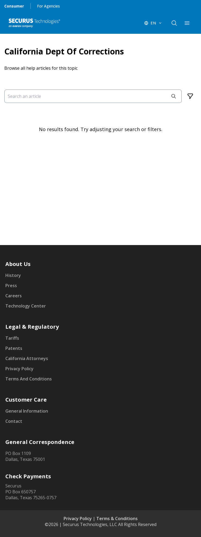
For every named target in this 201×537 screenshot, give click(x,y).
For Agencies (48, 6)
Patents (13, 348)
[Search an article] (93, 96)
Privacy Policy (19, 369)
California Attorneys (26, 358)
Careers (13, 296)
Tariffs (12, 338)
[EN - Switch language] (153, 23)
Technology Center (25, 306)
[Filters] (190, 96)
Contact (13, 421)
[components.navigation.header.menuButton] (187, 23)
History (13, 275)
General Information (26, 411)
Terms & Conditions (117, 518)
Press (11, 285)
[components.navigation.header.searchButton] (174, 23)
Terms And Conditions (28, 379)
